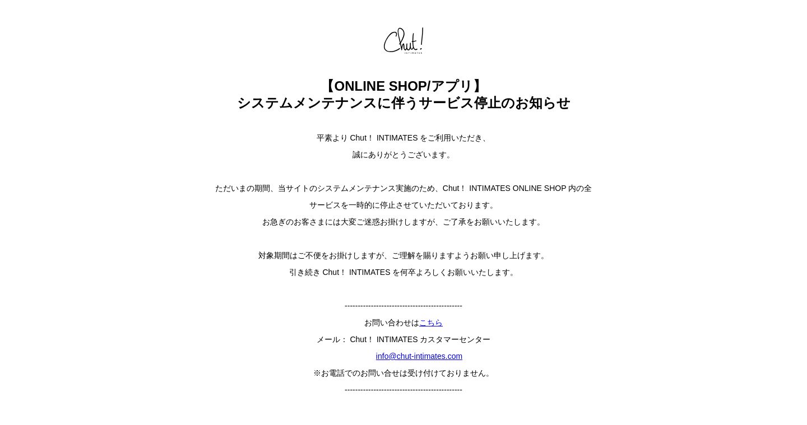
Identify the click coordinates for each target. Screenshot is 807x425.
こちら (431, 322)
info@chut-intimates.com (419, 356)
